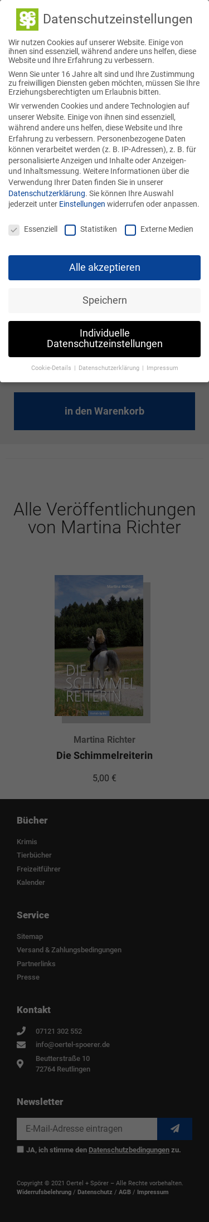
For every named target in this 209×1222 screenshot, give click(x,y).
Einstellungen (82, 202)
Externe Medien (159, 227)
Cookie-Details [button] (52, 366)
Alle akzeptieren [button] (104, 265)
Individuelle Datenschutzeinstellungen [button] (105, 337)
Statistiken (91, 227)
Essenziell (32, 227)
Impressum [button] (162, 366)
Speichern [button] (104, 298)
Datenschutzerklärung (46, 191)
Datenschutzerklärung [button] (110, 366)
